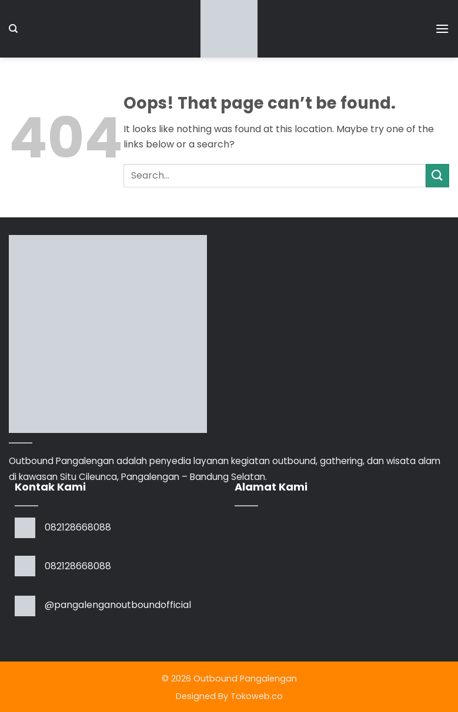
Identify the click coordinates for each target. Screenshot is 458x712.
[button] (442, 28)
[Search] (13, 29)
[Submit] (437, 175)
